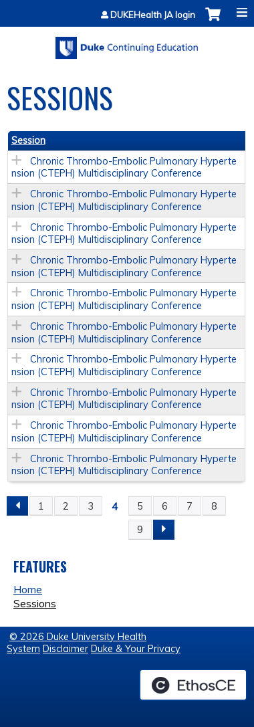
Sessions (34, 603)
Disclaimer (65, 649)
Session (28, 140)
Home (27, 589)
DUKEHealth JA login (152, 15)
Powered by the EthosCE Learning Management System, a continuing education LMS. (193, 685)
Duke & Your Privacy (135, 649)
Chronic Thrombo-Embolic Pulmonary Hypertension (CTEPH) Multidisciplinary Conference (124, 167)
